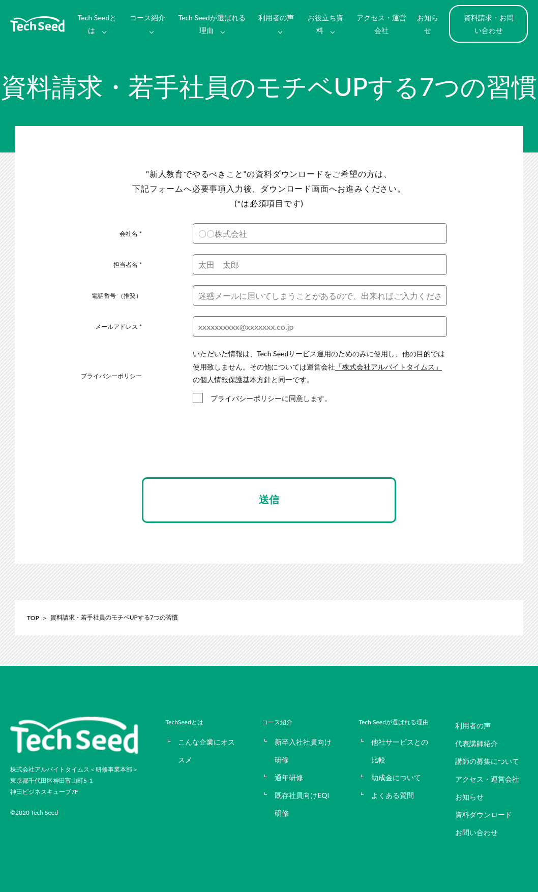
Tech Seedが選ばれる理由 (211, 24)
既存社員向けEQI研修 (302, 804)
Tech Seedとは (97, 24)
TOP (33, 618)
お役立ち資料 (325, 24)
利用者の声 (276, 17)
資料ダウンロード (483, 814)
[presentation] (269, 450)
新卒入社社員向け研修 (303, 750)
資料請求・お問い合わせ (489, 24)
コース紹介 (147, 17)
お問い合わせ (476, 832)
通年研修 (289, 777)
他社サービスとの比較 (399, 750)
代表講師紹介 (476, 743)
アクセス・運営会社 (381, 24)
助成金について (396, 777)
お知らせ (427, 24)
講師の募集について (487, 761)
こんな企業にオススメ (206, 750)
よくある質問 (392, 795)
